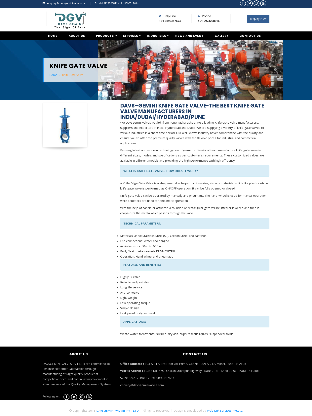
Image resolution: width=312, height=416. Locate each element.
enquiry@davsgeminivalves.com (66, 3)
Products (105, 36)
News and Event (189, 36)
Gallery (221, 36)
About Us (77, 36)
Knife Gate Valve (72, 75)
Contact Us (250, 36)
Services (130, 36)
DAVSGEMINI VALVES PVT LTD (117, 410)
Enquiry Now (258, 19)
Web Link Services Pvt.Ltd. (225, 410)
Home (53, 36)
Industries (156, 36)
